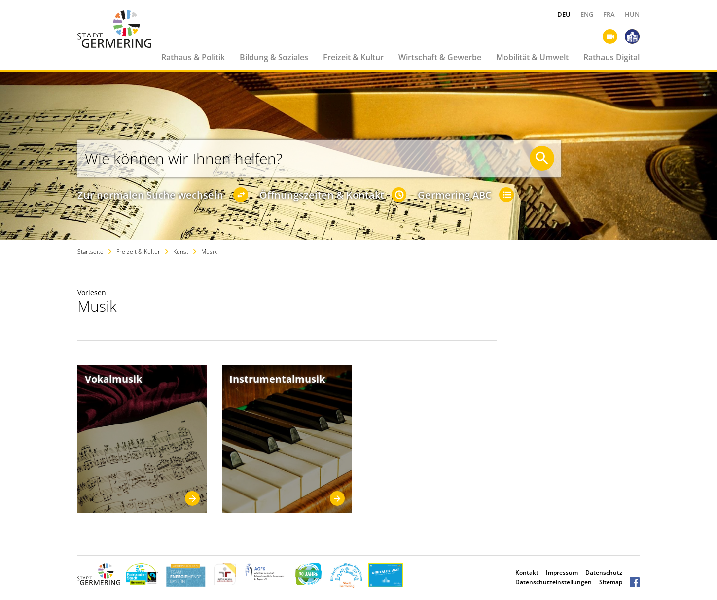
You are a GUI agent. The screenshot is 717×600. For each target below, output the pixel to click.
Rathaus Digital (611, 57)
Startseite (90, 251)
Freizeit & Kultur (353, 57)
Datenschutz (603, 572)
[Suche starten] (542, 158)
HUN (632, 14)
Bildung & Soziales (274, 57)
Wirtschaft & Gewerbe (439, 57)
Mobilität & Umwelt (532, 57)
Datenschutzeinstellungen (553, 582)
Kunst (180, 251)
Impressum (562, 572)
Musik (209, 251)
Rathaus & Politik (193, 57)
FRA (609, 14)
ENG (586, 14)
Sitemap (610, 582)
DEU (564, 14)
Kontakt (526, 572)
